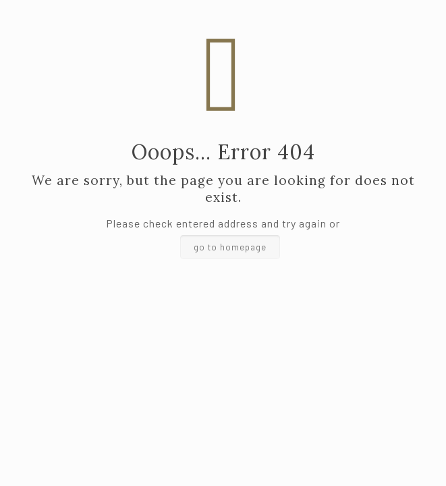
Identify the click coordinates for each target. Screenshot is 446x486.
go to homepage (230, 247)
